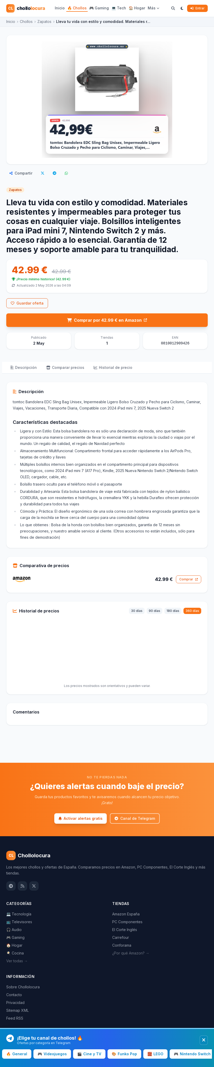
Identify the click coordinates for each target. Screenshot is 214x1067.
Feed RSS (14, 1018)
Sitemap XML (17, 1010)
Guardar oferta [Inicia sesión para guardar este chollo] (27, 303)
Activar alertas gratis (80, 818)
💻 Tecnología (18, 914)
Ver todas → (17, 961)
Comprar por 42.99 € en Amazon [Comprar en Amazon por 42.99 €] (107, 320)
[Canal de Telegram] (11, 886)
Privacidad (15, 1002)
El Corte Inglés (124, 929)
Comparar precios (65, 367)
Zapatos (44, 21)
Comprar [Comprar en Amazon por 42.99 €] (188, 579)
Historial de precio (113, 367)
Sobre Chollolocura (23, 987)
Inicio (60, 8)
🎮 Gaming (99, 8)
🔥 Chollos (77, 8)
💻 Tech (118, 8)
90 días (154, 611)
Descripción (23, 367)
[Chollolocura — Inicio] (25, 8)
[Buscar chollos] (173, 8)
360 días (192, 611)
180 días (173, 611)
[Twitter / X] (34, 886)
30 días (136, 611)
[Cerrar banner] (204, 1040)
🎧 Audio (14, 929)
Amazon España (126, 914)
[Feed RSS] (22, 886)
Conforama (121, 945)
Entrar (197, 8)
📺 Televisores (19, 922)
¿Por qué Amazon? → (130, 953)
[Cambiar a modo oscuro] (182, 8)
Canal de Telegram (135, 818)
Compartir (20, 173)
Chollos (26, 21)
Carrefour (120, 937)
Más (153, 8)
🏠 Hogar (137, 8)
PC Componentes (127, 922)
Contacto (14, 994)
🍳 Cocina (15, 953)
